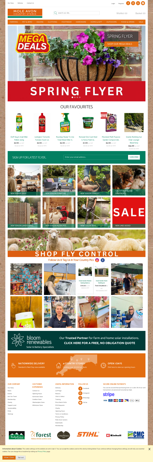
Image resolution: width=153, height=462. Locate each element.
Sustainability (12, 408)
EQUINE (40, 22)
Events (10, 393)
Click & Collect (59, 396)
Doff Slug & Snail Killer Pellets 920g (19, 138)
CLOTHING (52, 22)
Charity (10, 402)
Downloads (59, 423)
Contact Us (30, 3)
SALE (141, 22)
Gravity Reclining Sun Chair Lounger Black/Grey (134, 140)
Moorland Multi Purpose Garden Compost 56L (111, 138)
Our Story (11, 3)
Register (121, 3)
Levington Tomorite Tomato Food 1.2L (42, 138)
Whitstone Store (37, 405)
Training (58, 399)
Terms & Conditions (61, 414)
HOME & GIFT (96, 22)
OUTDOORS (111, 22)
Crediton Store (37, 399)
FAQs (9, 411)
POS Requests (60, 405)
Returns (57, 393)
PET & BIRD (27, 22)
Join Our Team (12, 396)
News (9, 391)
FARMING (14, 22)
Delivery (20, 3)
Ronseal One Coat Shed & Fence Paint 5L (88, 138)
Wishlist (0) (121, 13)
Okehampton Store (38, 402)
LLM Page (58, 391)
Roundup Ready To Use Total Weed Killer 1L (65, 138)
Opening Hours (37, 393)
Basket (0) (140, 13)
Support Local (12, 405)
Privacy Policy (59, 417)
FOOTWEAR (66, 22)
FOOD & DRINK (127, 22)
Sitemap (10, 414)
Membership (11, 399)
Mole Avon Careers (61, 420)
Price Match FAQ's (61, 402)
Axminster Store (37, 396)
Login (113, 3)
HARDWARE (81, 22)
